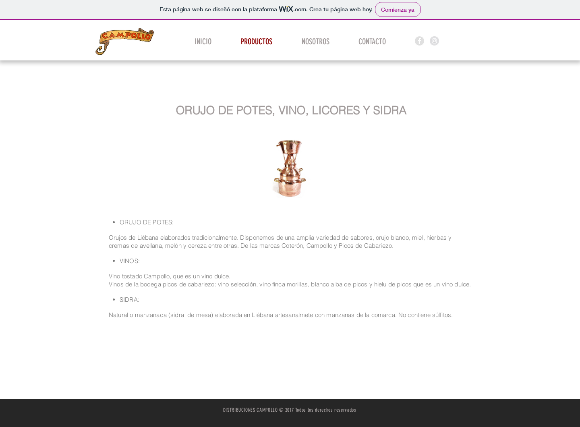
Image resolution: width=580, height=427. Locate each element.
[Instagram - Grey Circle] (434, 41)
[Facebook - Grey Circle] (419, 41)
